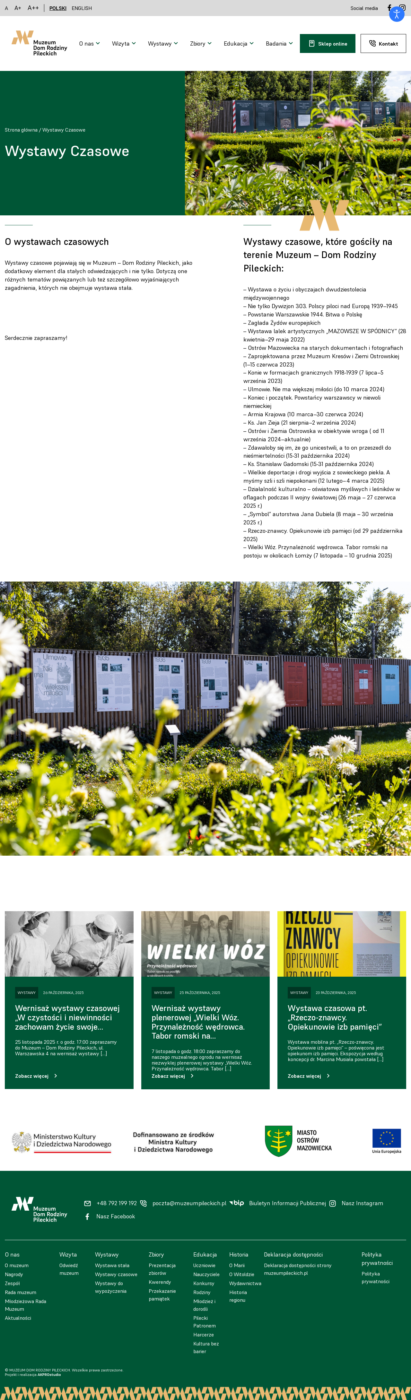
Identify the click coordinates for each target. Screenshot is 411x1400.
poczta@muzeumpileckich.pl (189, 1203)
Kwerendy (160, 1282)
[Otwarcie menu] (90, 44)
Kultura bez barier (206, 1347)
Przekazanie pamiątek (162, 1295)
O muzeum (17, 1265)
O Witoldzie (241, 1274)
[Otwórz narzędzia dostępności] (397, 14)
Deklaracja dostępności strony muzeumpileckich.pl (298, 1269)
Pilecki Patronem (204, 1322)
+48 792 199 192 (117, 1203)
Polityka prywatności (375, 1277)
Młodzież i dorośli (204, 1305)
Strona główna (21, 129)
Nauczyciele (206, 1274)
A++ (33, 8)
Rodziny (202, 1292)
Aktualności (18, 1318)
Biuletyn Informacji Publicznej (287, 1203)
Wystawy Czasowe (63, 129)
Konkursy (203, 1283)
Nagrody (14, 1274)
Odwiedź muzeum (69, 1269)
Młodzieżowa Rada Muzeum (25, 1305)
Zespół (12, 1283)
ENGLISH (82, 8)
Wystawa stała (112, 1265)
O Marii (237, 1265)
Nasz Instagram (362, 1203)
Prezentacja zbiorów (162, 1269)
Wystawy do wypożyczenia (111, 1287)
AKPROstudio (49, 1374)
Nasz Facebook (115, 1216)
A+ (17, 8)
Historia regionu (238, 1296)
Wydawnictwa (245, 1283)
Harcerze (203, 1334)
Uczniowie (204, 1265)
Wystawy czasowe (116, 1274)
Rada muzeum (20, 1292)
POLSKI (57, 8)
